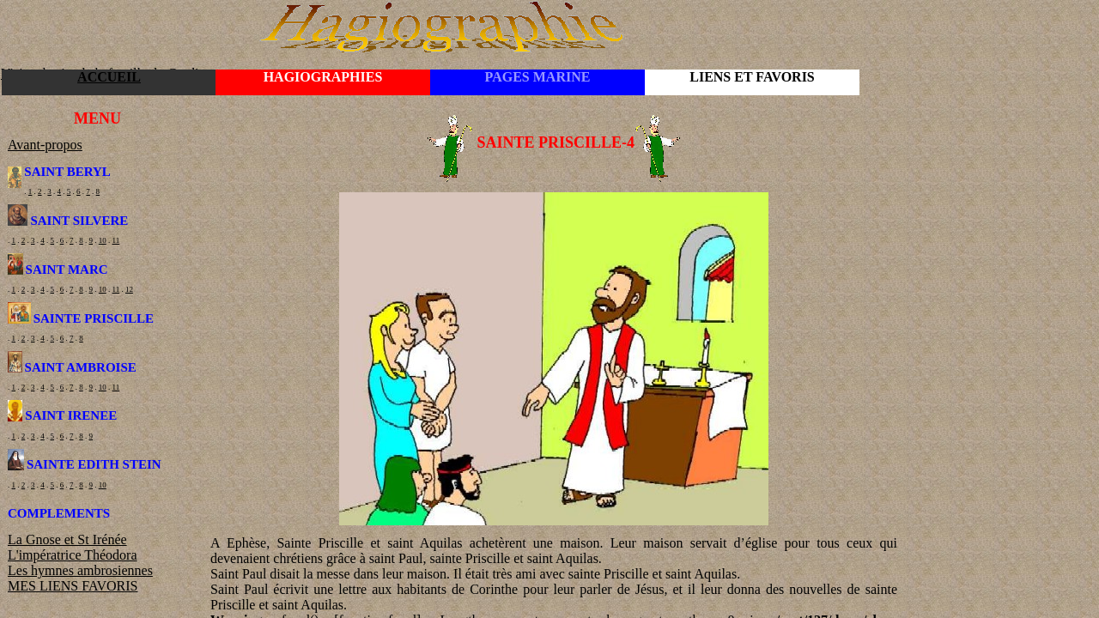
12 (129, 289)
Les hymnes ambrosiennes (80, 570)
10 (102, 240)
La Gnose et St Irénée (67, 539)
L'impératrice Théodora (72, 555)
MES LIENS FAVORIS (72, 586)
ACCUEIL (109, 77)
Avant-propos (45, 144)
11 (116, 240)
